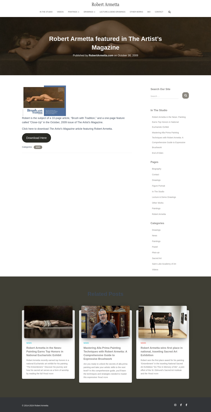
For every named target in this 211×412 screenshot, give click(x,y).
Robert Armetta (159, 214)
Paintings (73, 12)
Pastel (155, 247)
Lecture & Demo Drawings (112, 12)
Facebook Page (186, 405)
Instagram (175, 405)
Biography (156, 169)
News (38, 147)
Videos (60, 12)
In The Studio (46, 12)
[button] (78, 12)
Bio (148, 12)
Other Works (136, 12)
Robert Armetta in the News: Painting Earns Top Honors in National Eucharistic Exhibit (169, 122)
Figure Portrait (158, 186)
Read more (48, 373)
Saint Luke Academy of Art (164, 264)
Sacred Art (157, 258)
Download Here (36, 137)
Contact (159, 12)
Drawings (89, 12)
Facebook (181, 405)
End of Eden (157, 153)
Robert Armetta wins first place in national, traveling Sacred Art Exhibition (162, 351)
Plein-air (156, 252)
